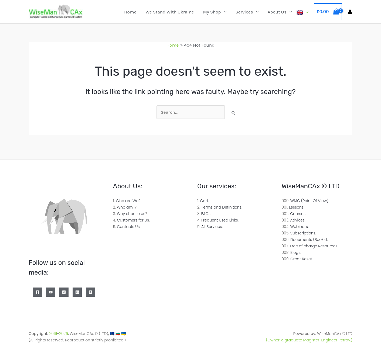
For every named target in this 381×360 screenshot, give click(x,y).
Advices (297, 220)
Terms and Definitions (221, 207)
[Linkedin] (77, 292)
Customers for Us (133, 220)
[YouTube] (50, 292)
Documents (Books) (308, 239)
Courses (297, 213)
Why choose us (131, 213)
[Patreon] (90, 292)
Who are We (127, 200)
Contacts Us (128, 226)
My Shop (212, 12)
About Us (277, 12)
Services (244, 12)
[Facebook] (37, 292)
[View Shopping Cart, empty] (328, 11)
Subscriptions (302, 233)
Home (130, 12)
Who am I (126, 207)
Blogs (295, 252)
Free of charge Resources (314, 246)
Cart (204, 200)
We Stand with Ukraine (169, 12)
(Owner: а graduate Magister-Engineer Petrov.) (309, 340)
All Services (211, 226)
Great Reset (301, 259)
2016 (53, 333)
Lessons (296, 207)
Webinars (299, 226)
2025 (63, 333)
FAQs (205, 213)
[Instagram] (64, 292)
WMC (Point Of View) (309, 200)
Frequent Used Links (219, 220)
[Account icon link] (350, 11)
